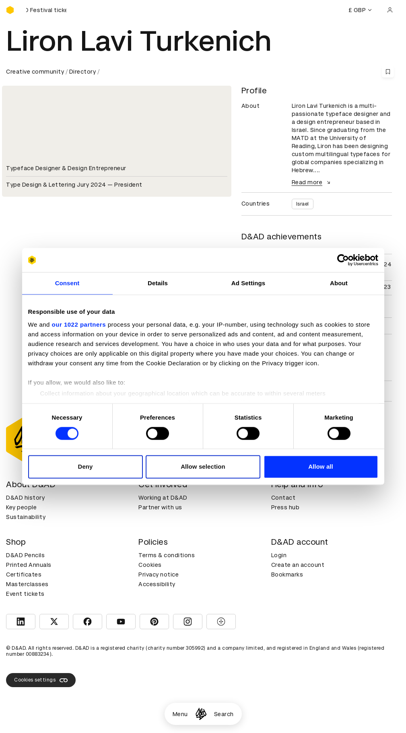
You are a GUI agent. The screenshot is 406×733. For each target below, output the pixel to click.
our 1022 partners (79, 324)
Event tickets (25, 594)
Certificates (23, 574)
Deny (85, 466)
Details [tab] (158, 283)
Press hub (285, 507)
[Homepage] (201, 714)
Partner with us (160, 507)
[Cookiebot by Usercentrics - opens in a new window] (343, 260)
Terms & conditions (166, 555)
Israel (302, 204)
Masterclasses (27, 584)
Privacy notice (158, 574)
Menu (180, 714)
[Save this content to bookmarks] (388, 72)
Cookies (150, 565)
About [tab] (339, 283)
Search (224, 714)
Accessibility (156, 584)
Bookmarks (287, 574)
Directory (82, 71)
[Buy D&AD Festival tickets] (46, 10)
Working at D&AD (163, 497)
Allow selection (203, 466)
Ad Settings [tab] (248, 283)
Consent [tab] (67, 283)
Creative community (35, 71)
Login (279, 555)
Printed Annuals (29, 565)
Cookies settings (41, 680)
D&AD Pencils (25, 555)
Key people (21, 507)
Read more (312, 182)
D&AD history (25, 497)
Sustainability (25, 517)
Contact (283, 497)
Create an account (298, 565)
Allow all (320, 466)
